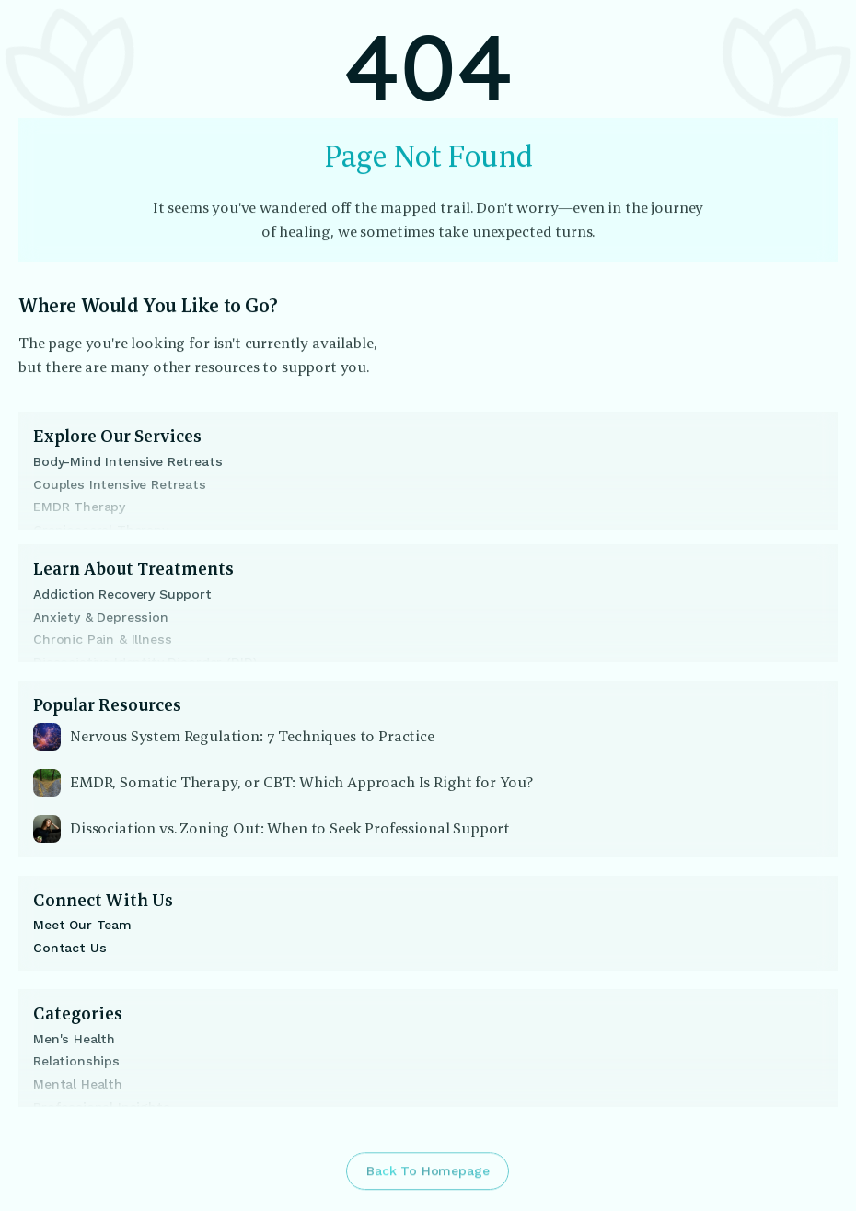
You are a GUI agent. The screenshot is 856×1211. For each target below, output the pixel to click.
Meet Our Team (82, 924)
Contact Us (69, 947)
